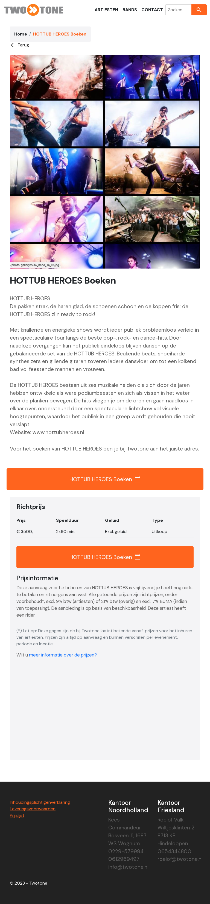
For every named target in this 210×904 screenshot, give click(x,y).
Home (20, 34)
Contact (152, 10)
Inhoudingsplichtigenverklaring (40, 802)
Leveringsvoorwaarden (33, 809)
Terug (19, 45)
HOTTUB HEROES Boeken (105, 479)
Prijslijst (17, 815)
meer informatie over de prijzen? (63, 655)
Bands (129, 10)
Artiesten (106, 10)
